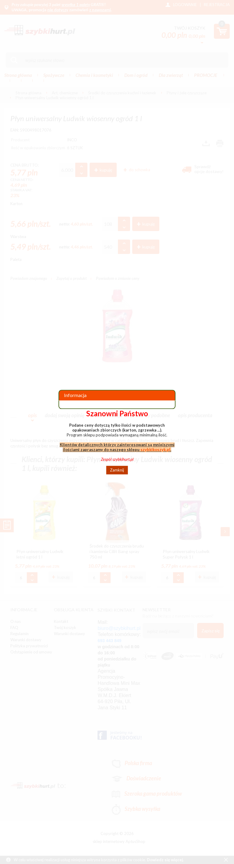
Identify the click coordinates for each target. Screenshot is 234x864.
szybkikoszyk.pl (155, 449)
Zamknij (117, 470)
